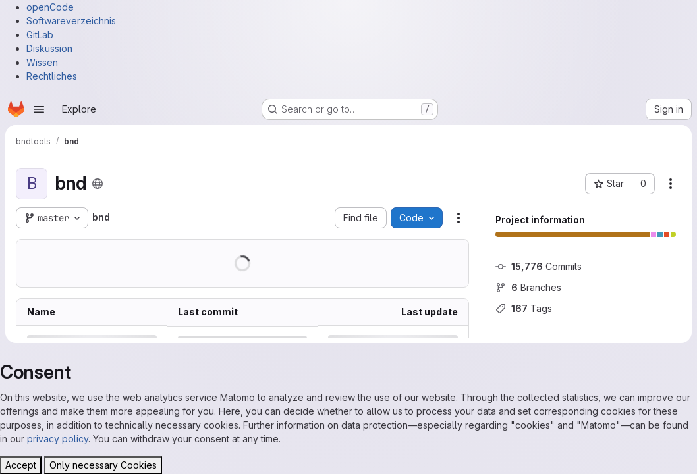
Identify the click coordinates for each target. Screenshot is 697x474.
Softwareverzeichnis (71, 20)
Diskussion (49, 48)
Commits (538, 266)
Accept (20, 465)
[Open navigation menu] (38, 109)
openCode (50, 7)
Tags (523, 308)
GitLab (39, 34)
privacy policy (57, 438)
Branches (528, 287)
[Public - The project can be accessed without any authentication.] (97, 183)
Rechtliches (51, 76)
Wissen (42, 62)
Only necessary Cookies (103, 465)
